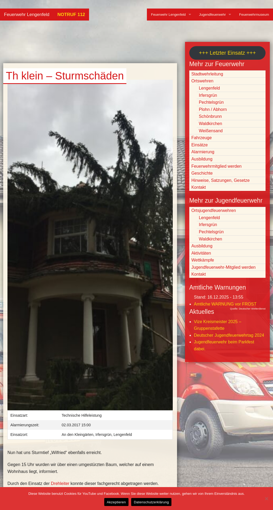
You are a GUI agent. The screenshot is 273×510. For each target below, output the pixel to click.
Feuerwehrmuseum (254, 15)
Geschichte (202, 173)
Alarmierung (202, 152)
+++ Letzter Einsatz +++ (227, 53)
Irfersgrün (208, 95)
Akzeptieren (116, 502)
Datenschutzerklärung (151, 502)
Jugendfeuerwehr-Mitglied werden (223, 267)
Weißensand (211, 130)
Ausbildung (201, 159)
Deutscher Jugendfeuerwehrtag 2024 (229, 335)
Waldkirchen (210, 123)
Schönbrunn (210, 116)
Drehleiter (60, 483)
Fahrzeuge (201, 137)
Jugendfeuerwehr (212, 15)
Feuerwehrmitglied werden (216, 166)
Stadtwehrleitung (207, 74)
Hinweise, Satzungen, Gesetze (220, 180)
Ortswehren (202, 81)
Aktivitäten (201, 253)
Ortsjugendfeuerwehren (213, 210)
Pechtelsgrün (211, 102)
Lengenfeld (209, 88)
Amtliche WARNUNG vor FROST (225, 304)
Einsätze (199, 145)
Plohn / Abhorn (213, 109)
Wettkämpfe (202, 260)
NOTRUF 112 (71, 14)
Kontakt (198, 187)
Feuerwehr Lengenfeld (26, 14)
